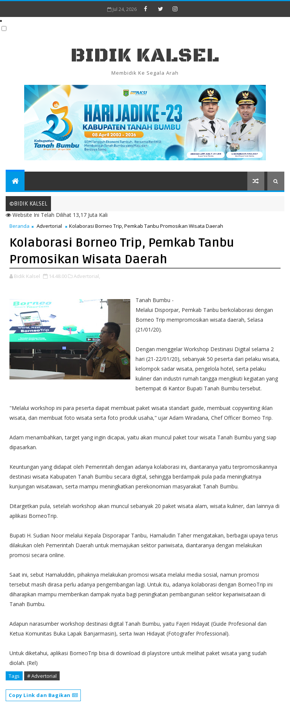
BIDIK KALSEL (145, 55)
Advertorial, (87, 276)
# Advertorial (42, 675)
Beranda (19, 226)
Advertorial (49, 226)
